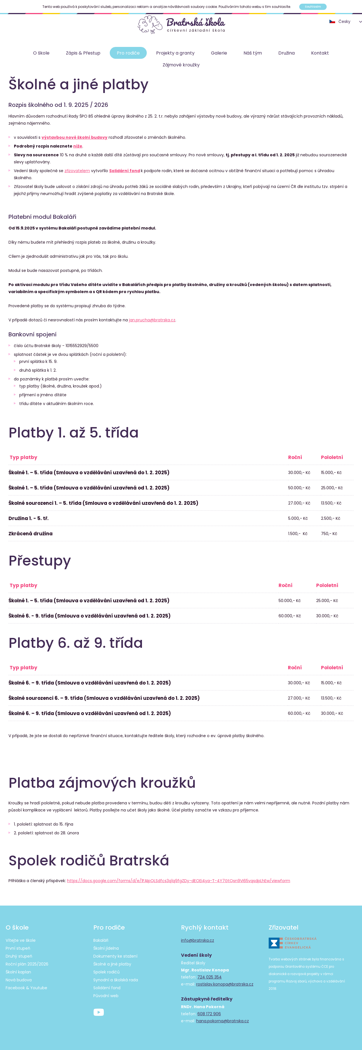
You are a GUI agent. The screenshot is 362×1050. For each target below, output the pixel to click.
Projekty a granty (175, 53)
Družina (286, 53)
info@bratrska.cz (197, 940)
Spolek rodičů (106, 972)
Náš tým (253, 53)
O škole (41, 53)
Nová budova (19, 980)
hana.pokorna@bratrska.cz (222, 1021)
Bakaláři (100, 940)
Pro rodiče (128, 53)
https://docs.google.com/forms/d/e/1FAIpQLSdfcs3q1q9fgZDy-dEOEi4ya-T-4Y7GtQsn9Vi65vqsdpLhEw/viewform (178, 881)
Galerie (219, 53)
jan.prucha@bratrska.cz (152, 320)
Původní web (105, 996)
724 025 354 (209, 977)
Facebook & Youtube (26, 988)
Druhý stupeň (19, 956)
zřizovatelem (77, 171)
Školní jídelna (106, 948)
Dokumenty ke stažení (115, 956)
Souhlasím (313, 7)
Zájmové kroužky (181, 65)
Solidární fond (124, 171)
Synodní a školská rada (115, 980)
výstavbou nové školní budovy (74, 137)
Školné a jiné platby (112, 964)
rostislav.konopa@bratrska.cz (224, 984)
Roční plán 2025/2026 (27, 964)
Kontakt (320, 53)
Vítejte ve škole (21, 940)
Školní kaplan (18, 972)
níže (77, 146)
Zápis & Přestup (83, 53)
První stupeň (18, 948)
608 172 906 (209, 1014)
